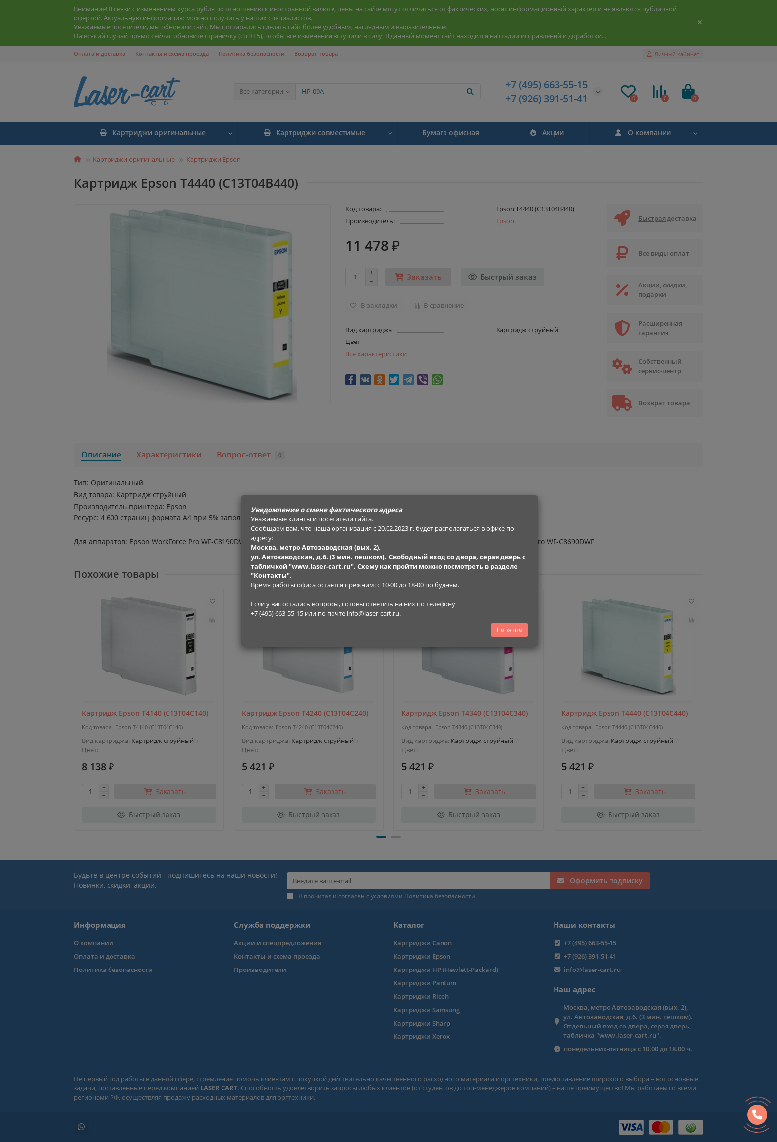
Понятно (509, 630)
